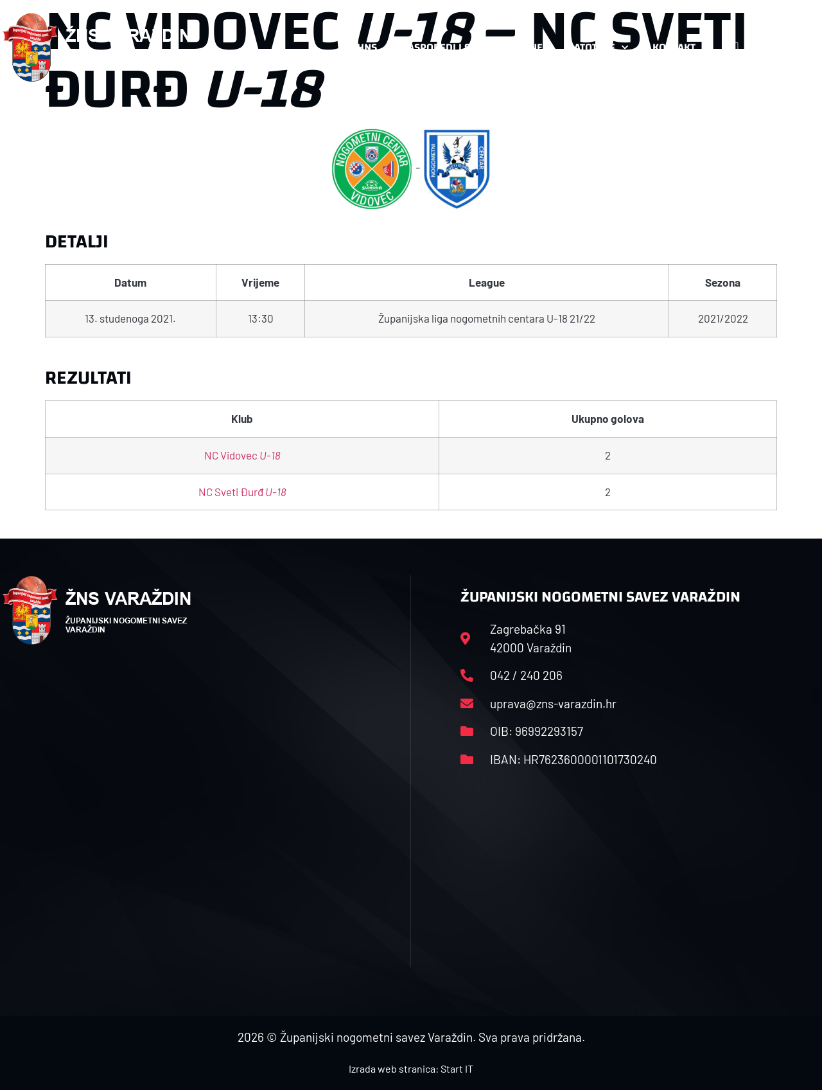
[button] (794, 47)
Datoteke (597, 47)
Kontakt (680, 47)
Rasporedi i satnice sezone (472, 47)
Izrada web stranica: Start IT (411, 1068)
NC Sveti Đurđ (242, 491)
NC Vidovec (242, 455)
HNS (367, 47)
